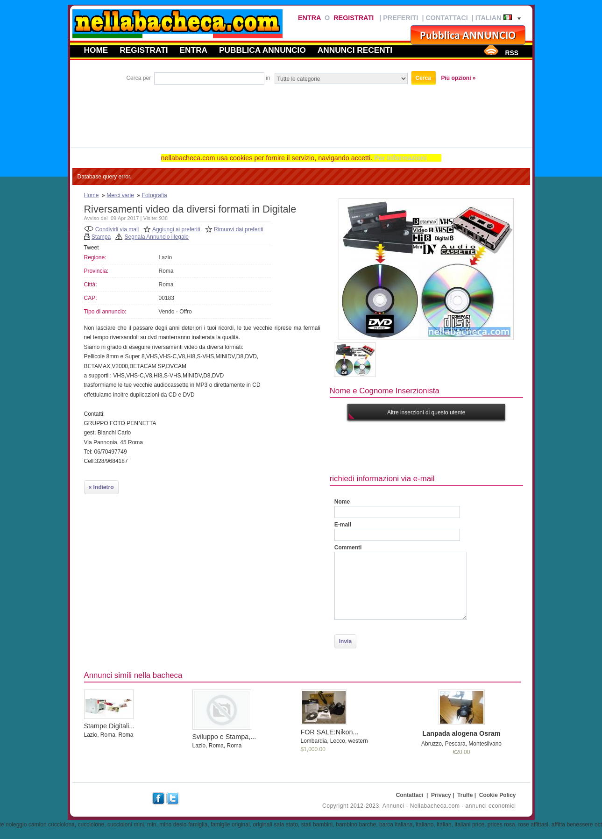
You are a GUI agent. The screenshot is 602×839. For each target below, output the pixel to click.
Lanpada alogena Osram (461, 733)
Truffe (465, 795)
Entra (309, 17)
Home (96, 50)
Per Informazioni (400, 158)
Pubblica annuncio (262, 50)
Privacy (441, 795)
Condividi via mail (117, 229)
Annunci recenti (355, 50)
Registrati (353, 17)
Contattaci (446, 17)
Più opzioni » (458, 78)
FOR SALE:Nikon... (330, 732)
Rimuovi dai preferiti (238, 229)
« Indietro (101, 487)
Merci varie (120, 195)
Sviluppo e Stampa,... (224, 736)
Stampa (101, 237)
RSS (511, 53)
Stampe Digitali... (109, 726)
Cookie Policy (497, 795)
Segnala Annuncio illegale (157, 237)
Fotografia (154, 195)
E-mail (342, 524)
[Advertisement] (301, 112)
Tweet (91, 247)
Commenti (348, 547)
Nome (342, 501)
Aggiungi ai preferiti (176, 229)
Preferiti (400, 17)
